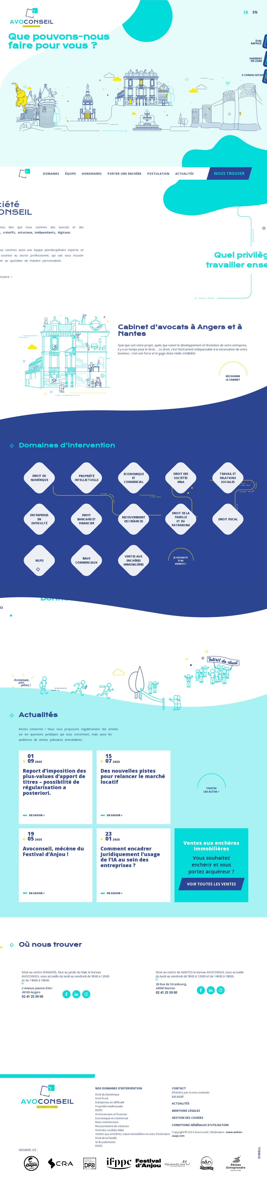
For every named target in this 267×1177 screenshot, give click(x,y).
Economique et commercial (111, 1118)
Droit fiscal (101, 1098)
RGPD (98, 1110)
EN (255, 12)
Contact (179, 1088)
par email (177, 1096)
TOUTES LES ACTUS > (211, 790)
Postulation (158, 173)
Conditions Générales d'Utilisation (200, 1125)
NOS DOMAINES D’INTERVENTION (118, 1088)
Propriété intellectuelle (109, 1106)
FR (246, 12)
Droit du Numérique (107, 1094)
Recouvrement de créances (112, 1126)
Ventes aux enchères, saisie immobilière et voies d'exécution (132, 1134)
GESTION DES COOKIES (187, 1118)
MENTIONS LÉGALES (186, 1111)
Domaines (51, 173)
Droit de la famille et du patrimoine (106, 1140)
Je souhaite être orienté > (180, 560)
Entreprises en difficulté (109, 1102)
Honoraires (92, 173)
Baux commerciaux (106, 1122)
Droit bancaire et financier (111, 1114)
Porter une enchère (124, 173)
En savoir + (37, 815)
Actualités (184, 173)
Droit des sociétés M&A (109, 1130)
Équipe (70, 173)
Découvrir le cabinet (233, 378)
